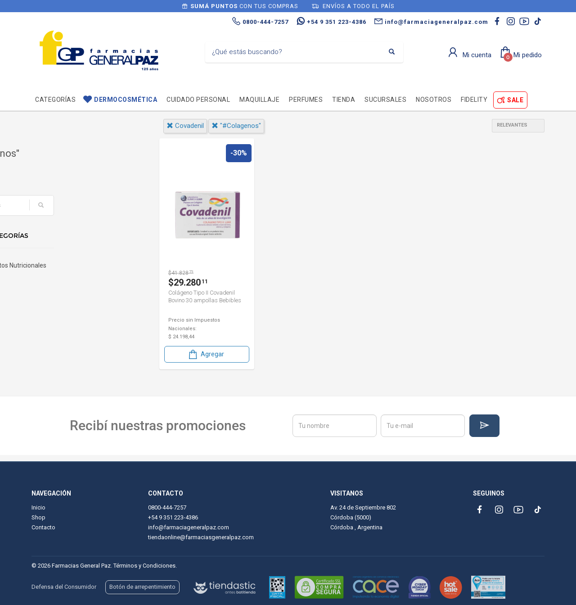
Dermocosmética (125, 99)
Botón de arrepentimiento (142, 586)
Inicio (38, 507)
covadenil (185, 126)
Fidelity (474, 99)
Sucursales (385, 99)
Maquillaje (259, 99)
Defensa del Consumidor (64, 586)
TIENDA (343, 99)
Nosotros (433, 99)
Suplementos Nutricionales (75, 271)
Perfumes (306, 99)
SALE (515, 100)
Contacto (43, 527)
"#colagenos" (236, 126)
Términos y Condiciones (144, 565)
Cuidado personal (198, 99)
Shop (38, 517)
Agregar (205, 354)
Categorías (55, 99)
